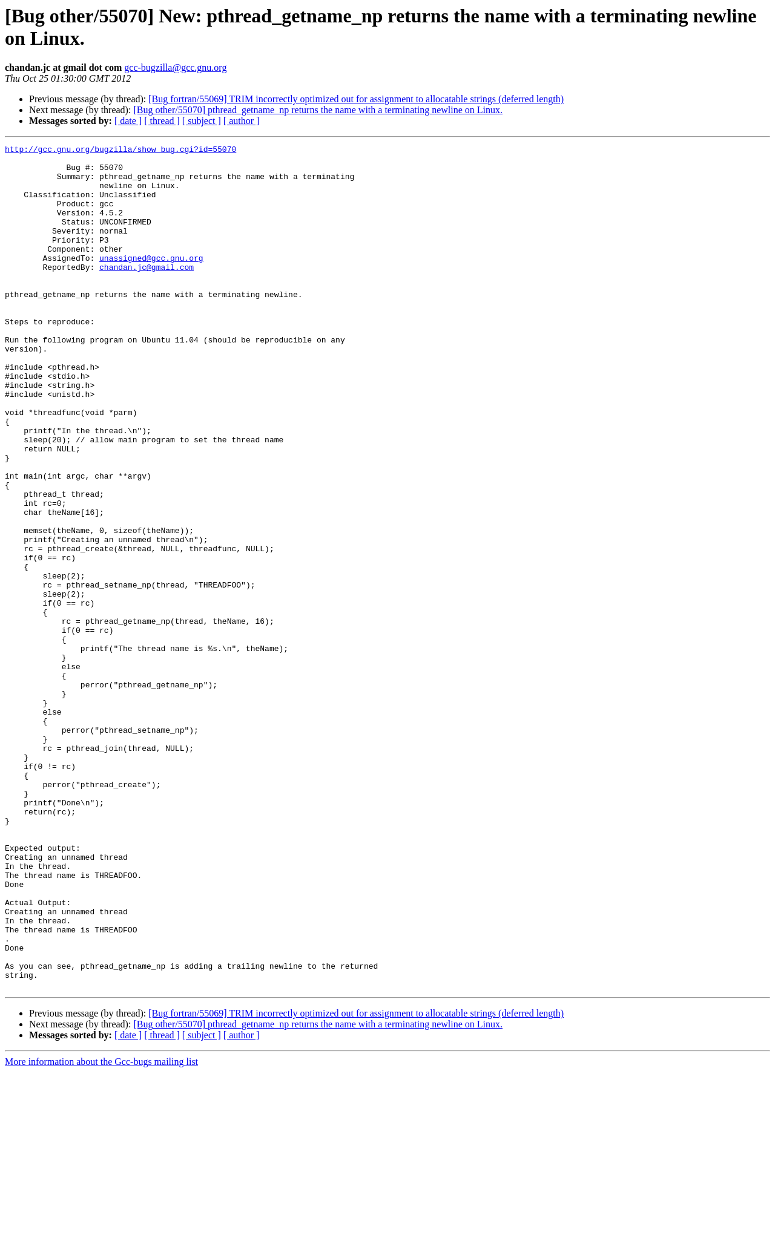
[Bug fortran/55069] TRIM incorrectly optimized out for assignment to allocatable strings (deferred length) (356, 99)
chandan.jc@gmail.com (146, 292)
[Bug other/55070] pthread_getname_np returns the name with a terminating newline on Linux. (318, 110)
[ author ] (241, 121)
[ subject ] (201, 121)
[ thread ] (162, 121)
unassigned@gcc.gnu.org (151, 281)
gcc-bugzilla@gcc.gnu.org (175, 67)
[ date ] (128, 121)
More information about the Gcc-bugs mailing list (101, 1230)
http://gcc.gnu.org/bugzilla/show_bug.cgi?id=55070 (120, 150)
